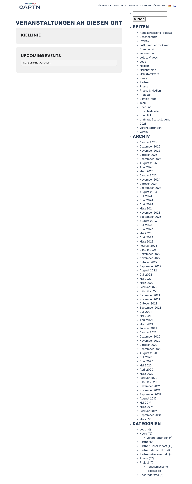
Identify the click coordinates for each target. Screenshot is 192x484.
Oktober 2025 (148, 154)
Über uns (159, 5)
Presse (144, 86)
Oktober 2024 (148, 183)
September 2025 (150, 159)
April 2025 (146, 167)
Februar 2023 (148, 245)
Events (144, 41)
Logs (143, 61)
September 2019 (150, 394)
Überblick (105, 5)
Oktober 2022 (148, 262)
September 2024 (150, 188)
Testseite (153, 111)
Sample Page (148, 99)
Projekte (120, 5)
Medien (144, 65)
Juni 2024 (146, 200)
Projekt (144, 462)
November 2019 (150, 390)
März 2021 (146, 324)
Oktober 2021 (148, 303)
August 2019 (148, 398)
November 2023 (150, 212)
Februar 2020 (148, 378)
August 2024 (148, 192)
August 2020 (148, 353)
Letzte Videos (149, 57)
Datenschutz (148, 37)
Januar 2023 (148, 249)
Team (143, 103)
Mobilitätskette (149, 74)
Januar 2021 (148, 332)
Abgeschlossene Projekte (156, 32)
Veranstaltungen (151, 127)
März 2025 (146, 171)
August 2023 (148, 221)
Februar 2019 (148, 411)
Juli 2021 (146, 311)
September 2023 (150, 216)
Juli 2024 (146, 196)
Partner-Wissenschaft (154, 454)
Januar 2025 (148, 175)
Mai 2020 (146, 365)
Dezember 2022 (150, 254)
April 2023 (146, 237)
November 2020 (150, 340)
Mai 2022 (146, 278)
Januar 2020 (148, 382)
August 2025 (148, 163)
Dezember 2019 (150, 386)
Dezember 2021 (150, 295)
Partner (145, 82)
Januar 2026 (148, 142)
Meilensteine (148, 70)
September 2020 (150, 349)
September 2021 (150, 307)
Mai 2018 (145, 419)
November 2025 (150, 150)
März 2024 (146, 208)
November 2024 (150, 179)
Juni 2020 (146, 361)
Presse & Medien (140, 5)
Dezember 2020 (150, 336)
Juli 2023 (146, 225)
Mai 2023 (145, 233)
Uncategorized (149, 475)
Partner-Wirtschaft (152, 450)
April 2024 (146, 204)
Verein (144, 132)
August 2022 (148, 270)
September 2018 (150, 415)
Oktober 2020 (148, 344)
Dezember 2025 (150, 146)
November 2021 (150, 299)
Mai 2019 (145, 402)
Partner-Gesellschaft (153, 446)
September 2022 (150, 266)
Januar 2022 (148, 291)
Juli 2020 (146, 357)
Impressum (147, 53)
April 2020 (146, 369)
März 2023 (146, 241)
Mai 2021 (145, 316)
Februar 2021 (148, 328)
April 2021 (146, 320)
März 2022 (146, 283)
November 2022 (150, 258)
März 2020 (146, 373)
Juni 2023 (146, 229)
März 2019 (146, 406)
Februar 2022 (148, 287)
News (143, 78)
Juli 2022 (146, 274)
